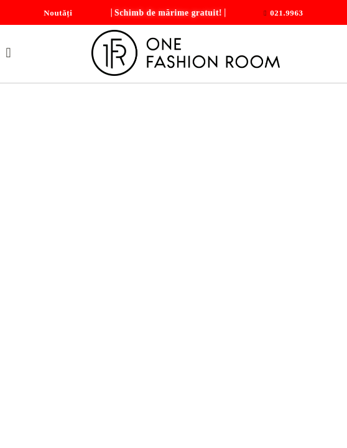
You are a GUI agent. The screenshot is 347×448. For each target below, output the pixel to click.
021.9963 (286, 13)
